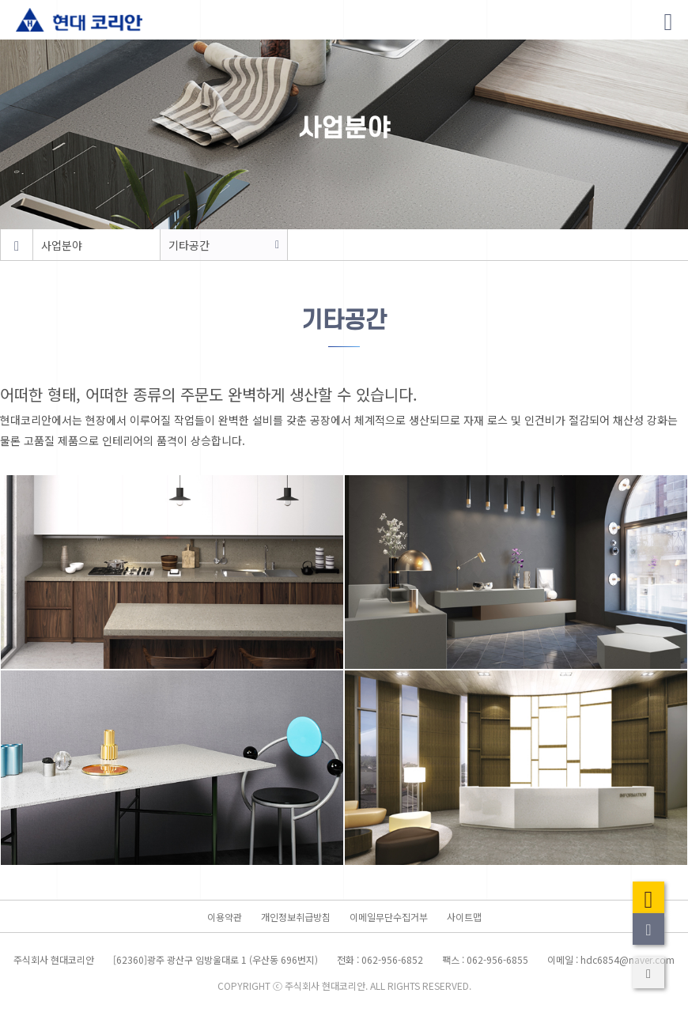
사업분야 (61, 245)
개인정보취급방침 (296, 916)
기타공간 (189, 245)
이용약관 (224, 916)
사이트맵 (464, 916)
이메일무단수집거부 (389, 916)
